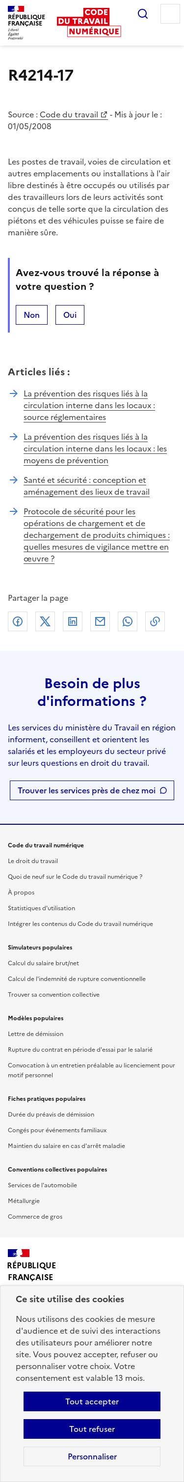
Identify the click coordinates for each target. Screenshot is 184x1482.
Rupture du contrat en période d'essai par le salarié (80, 1049)
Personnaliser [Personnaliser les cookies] (92, 1456)
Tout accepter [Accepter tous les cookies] (92, 1401)
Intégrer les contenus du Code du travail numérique (80, 924)
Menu (170, 14)
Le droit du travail (33, 861)
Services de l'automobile (42, 1185)
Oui (70, 315)
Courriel (100, 621)
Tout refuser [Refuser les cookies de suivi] (92, 1429)
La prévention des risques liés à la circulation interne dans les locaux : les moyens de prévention (95, 448)
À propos (21, 892)
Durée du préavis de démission (51, 1114)
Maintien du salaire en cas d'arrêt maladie (66, 1146)
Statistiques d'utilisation (41, 908)
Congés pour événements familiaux (57, 1130)
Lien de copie (155, 621)
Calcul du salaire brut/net (43, 963)
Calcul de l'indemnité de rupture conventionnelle (77, 979)
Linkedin (72, 621)
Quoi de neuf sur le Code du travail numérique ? (75, 876)
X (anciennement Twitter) (45, 621)
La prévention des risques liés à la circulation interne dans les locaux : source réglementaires (89, 405)
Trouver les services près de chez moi (87, 790)
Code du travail (69, 114)
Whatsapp (127, 621)
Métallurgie (24, 1201)
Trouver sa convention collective (54, 994)
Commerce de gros (35, 1216)
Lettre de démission (35, 1034)
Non (32, 315)
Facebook (17, 621)
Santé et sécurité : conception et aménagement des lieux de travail (87, 486)
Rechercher (143, 14)
